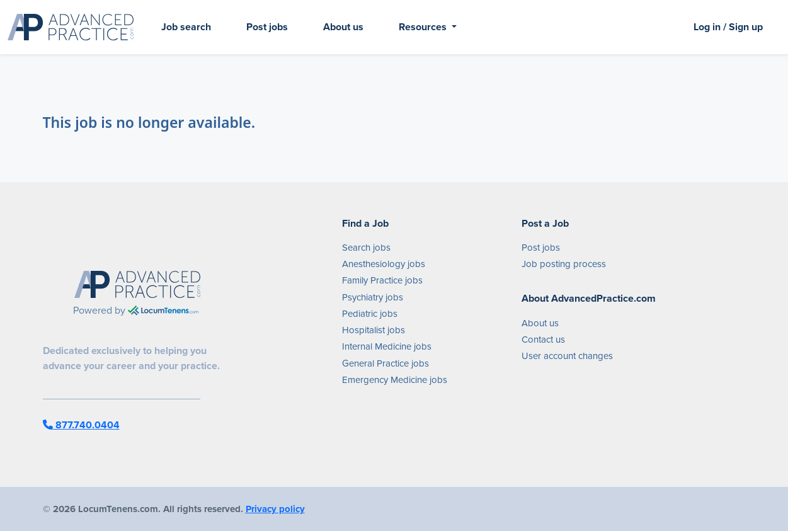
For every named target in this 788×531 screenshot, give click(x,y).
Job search (186, 27)
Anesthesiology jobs (383, 264)
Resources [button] (424, 27)
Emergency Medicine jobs (394, 380)
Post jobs (267, 27)
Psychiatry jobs (372, 297)
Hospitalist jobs (373, 330)
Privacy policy (275, 509)
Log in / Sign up (728, 27)
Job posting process (564, 264)
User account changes (567, 356)
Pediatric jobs (369, 314)
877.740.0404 (81, 425)
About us (343, 27)
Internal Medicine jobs (386, 346)
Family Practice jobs (382, 280)
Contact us (543, 339)
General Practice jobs (385, 363)
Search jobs (366, 247)
